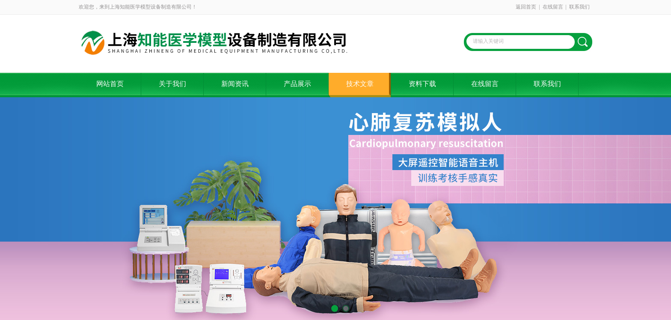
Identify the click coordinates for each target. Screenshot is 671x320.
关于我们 (172, 83)
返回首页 (526, 7)
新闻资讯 (235, 83)
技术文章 (360, 83)
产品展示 (297, 83)
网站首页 (110, 83)
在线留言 (553, 7)
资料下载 (422, 83)
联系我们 (579, 7)
